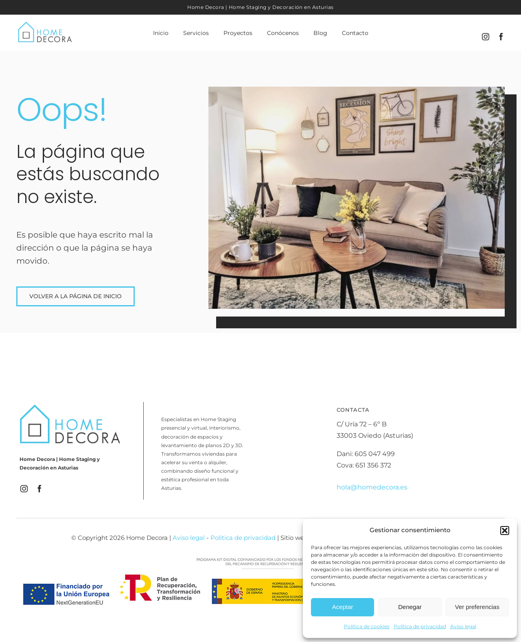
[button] (505, 530)
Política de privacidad (420, 626)
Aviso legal (463, 626)
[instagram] (485, 36)
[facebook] (501, 36)
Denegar (410, 606)
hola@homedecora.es (372, 487)
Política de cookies (367, 626)
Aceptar (342, 606)
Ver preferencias (477, 606)
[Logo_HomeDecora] (45, 23)
